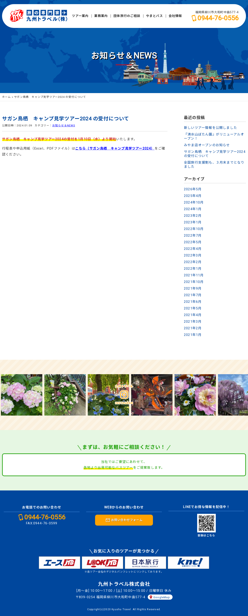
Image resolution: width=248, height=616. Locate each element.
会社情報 (175, 16)
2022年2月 (193, 262)
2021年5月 (193, 308)
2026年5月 (193, 189)
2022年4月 (193, 249)
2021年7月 (193, 295)
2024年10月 (194, 202)
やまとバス (154, 16)
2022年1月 (193, 269)
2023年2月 (193, 216)
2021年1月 (193, 335)
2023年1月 (193, 222)
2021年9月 (193, 288)
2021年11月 (194, 275)
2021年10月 (194, 282)
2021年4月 (193, 315)
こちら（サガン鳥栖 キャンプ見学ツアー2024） (115, 148)
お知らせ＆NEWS (63, 125)
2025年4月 (193, 196)
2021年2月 (193, 328)
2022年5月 (193, 242)
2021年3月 (193, 322)
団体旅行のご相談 (126, 16)
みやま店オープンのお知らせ (207, 145)
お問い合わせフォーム (124, 520)
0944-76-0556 (218, 18)
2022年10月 (194, 229)
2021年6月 (193, 302)
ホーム (6, 96)
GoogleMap (161, 597)
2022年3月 (193, 255)
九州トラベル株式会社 (124, 584)
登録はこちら (206, 535)
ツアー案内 (80, 16)
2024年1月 (193, 209)
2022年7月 (193, 235)
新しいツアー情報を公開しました (210, 128)
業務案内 (101, 16)
